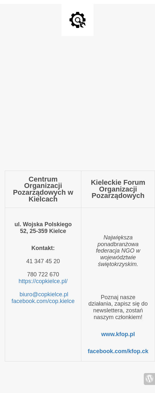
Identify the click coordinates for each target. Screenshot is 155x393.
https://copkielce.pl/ (43, 281)
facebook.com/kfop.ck (118, 351)
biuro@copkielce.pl (44, 294)
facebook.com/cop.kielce (43, 301)
